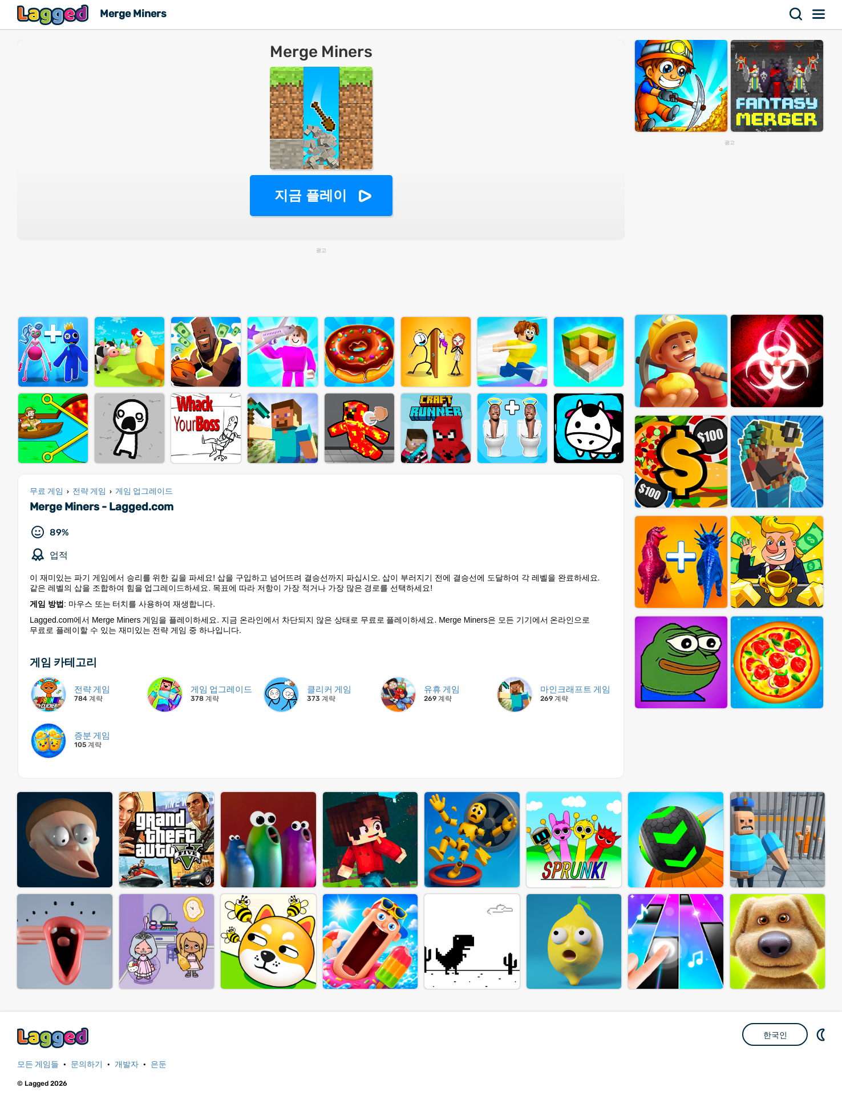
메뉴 (819, 14)
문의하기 (87, 1064)
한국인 (775, 1035)
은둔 (159, 1064)
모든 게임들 (38, 1064)
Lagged (54, 14)
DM (822, 1034)
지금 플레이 (310, 195)
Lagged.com (54, 1037)
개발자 (127, 1064)
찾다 (796, 14)
